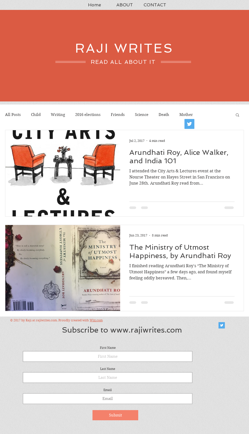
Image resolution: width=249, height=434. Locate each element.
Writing (58, 114)
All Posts (13, 114)
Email (107, 390)
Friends (118, 114)
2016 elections (88, 114)
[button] (237, 115)
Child (36, 114)
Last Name (107, 368)
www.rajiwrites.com (146, 329)
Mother (186, 114)
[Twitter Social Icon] (222, 325)
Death (164, 114)
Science (141, 114)
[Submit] (115, 415)
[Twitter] (189, 124)
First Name (108, 347)
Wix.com (96, 320)
